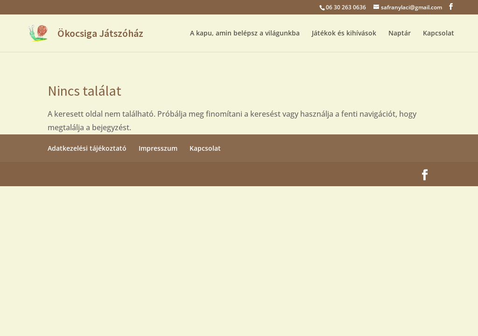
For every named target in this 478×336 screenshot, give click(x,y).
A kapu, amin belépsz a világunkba (245, 33)
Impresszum (158, 148)
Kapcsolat (438, 33)
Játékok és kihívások (344, 33)
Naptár (399, 33)
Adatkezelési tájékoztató (87, 148)
